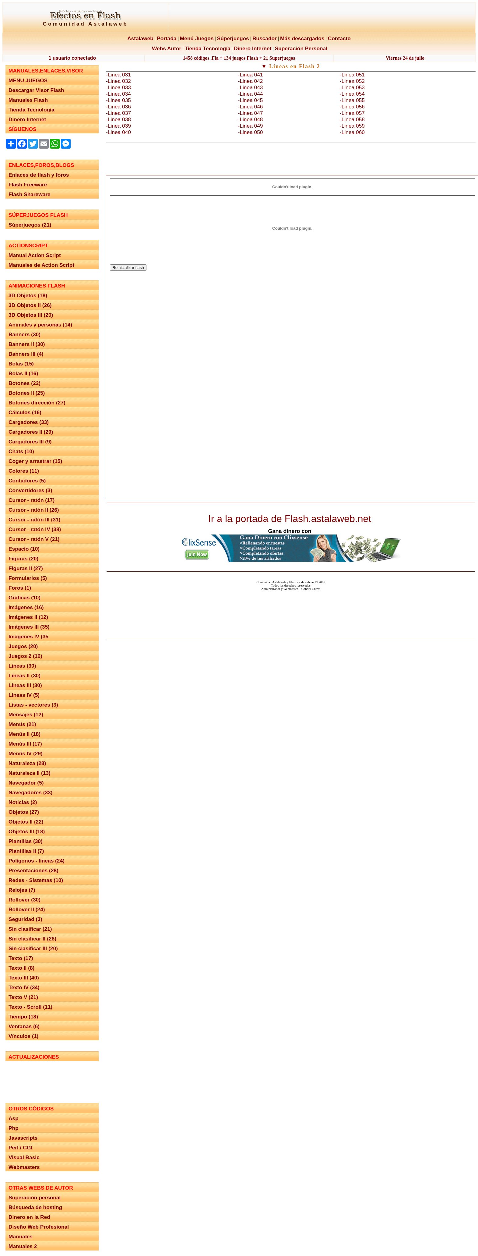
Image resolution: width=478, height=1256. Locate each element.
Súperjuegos (233, 38)
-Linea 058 (352, 119)
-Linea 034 (118, 94)
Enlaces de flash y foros (39, 175)
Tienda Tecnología (207, 48)
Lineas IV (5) (24, 695)
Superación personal (35, 1197)
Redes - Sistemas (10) (36, 880)
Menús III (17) (25, 744)
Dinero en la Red (29, 1217)
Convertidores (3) (30, 490)
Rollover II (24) (27, 909)
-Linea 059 (352, 126)
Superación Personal (301, 48)
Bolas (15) (21, 364)
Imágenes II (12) (28, 617)
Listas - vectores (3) (33, 705)
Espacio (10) (24, 549)
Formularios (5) (28, 578)
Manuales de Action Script (41, 265)
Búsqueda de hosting (35, 1207)
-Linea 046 (250, 107)
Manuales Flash (28, 100)
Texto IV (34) (24, 987)
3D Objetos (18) (28, 295)
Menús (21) (22, 724)
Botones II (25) (27, 393)
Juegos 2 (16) (25, 656)
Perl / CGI (20, 1148)
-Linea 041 (250, 75)
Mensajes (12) (26, 714)
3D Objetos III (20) (31, 315)
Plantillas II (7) (26, 851)
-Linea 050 (250, 132)
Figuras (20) (23, 559)
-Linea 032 (118, 81)
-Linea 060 (352, 132)
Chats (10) (21, 451)
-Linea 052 (352, 81)
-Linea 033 (118, 87)
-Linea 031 (118, 75)
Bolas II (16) (23, 373)
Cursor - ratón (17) (31, 500)
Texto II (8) (21, 968)
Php (14, 1128)
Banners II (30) (27, 344)
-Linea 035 (118, 100)
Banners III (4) (26, 354)
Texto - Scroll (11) (30, 1007)
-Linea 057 (352, 113)
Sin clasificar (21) (30, 929)
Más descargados (302, 38)
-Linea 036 (118, 107)
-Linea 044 (250, 94)
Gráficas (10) (24, 597)
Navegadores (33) (30, 792)
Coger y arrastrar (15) (35, 461)
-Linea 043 (250, 87)
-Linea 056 (352, 107)
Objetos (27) (24, 812)
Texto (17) (21, 958)
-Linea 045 (250, 100)
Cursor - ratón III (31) (34, 520)
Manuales (21, 1236)
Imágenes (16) (26, 607)
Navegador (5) (26, 783)
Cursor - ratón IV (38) (35, 529)
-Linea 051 (352, 75)
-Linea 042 (250, 81)
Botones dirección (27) (37, 403)
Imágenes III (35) (29, 627)
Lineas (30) (22, 666)
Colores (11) (24, 471)
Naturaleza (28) (27, 763)
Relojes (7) (22, 890)
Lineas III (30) (25, 685)
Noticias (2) (23, 802)
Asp (14, 1118)
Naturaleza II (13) (30, 773)
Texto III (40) (24, 978)
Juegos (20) (23, 646)
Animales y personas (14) (40, 325)
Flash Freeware (28, 185)
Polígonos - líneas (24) (37, 861)
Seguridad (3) (25, 919)
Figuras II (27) (26, 568)
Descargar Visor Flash (36, 90)
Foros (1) (20, 588)
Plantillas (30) (26, 841)
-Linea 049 (250, 126)
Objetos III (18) (27, 831)
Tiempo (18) (23, 1017)
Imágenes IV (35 (28, 636)
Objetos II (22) (26, 822)
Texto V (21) (23, 997)
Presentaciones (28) (33, 870)
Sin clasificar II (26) (32, 939)
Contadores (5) (27, 481)
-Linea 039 (118, 126)
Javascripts (23, 1138)
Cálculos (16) (25, 412)
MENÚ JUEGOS (28, 80)
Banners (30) (24, 334)
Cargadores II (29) (31, 432)
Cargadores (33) (29, 422)
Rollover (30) (24, 900)
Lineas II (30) (24, 675)
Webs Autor (166, 48)
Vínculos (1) (23, 1036)
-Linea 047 (250, 113)
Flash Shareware (30, 194)
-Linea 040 (118, 132)
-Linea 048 (250, 119)
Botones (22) (24, 383)
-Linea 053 (352, 87)
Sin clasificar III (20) (33, 948)
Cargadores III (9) (30, 442)
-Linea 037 (118, 113)
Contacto (339, 38)
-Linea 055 (352, 100)
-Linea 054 (352, 94)
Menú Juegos (197, 38)
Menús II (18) (24, 734)
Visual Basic (24, 1157)
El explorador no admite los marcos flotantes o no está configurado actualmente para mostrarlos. (51, 1079)
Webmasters (24, 1167)
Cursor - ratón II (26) (34, 510)
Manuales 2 (23, 1246)
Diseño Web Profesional (39, 1227)
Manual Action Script (35, 255)
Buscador (264, 38)
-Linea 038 (118, 119)
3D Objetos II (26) (30, 305)
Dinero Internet (252, 48)
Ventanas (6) (24, 1026)
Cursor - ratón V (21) (34, 539)
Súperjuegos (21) (30, 225)
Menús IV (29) (26, 753)
